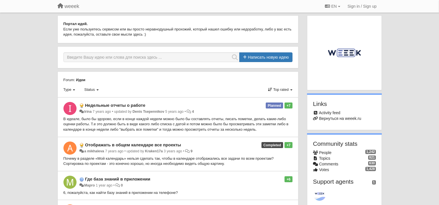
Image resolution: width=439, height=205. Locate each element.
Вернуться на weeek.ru (340, 118)
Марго (89, 185)
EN (332, 6)
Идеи (80, 80)
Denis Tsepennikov (148, 112)
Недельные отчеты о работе (115, 105)
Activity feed (329, 112)
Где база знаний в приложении (117, 179)
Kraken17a (154, 151)
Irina (88, 112)
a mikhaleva (94, 151)
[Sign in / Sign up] (362, 6)
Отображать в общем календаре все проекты (133, 144)
